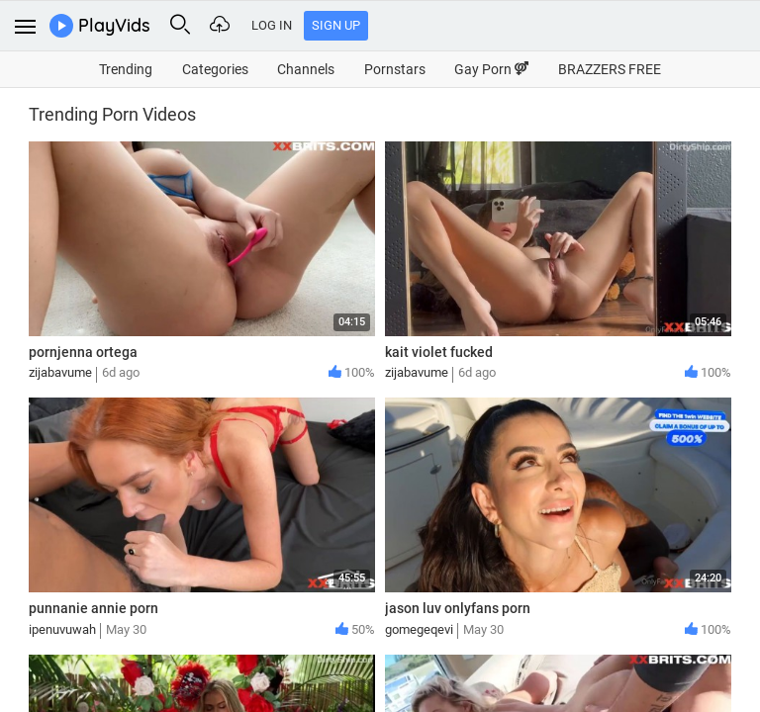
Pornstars (395, 69)
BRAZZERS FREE (609, 69)
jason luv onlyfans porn (457, 608)
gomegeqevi (419, 629)
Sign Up (336, 25)
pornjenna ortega (83, 352)
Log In (271, 25)
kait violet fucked (439, 352)
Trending (125, 69)
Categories (215, 69)
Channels (305, 69)
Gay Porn (491, 69)
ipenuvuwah (62, 629)
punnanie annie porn (93, 608)
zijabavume (60, 372)
